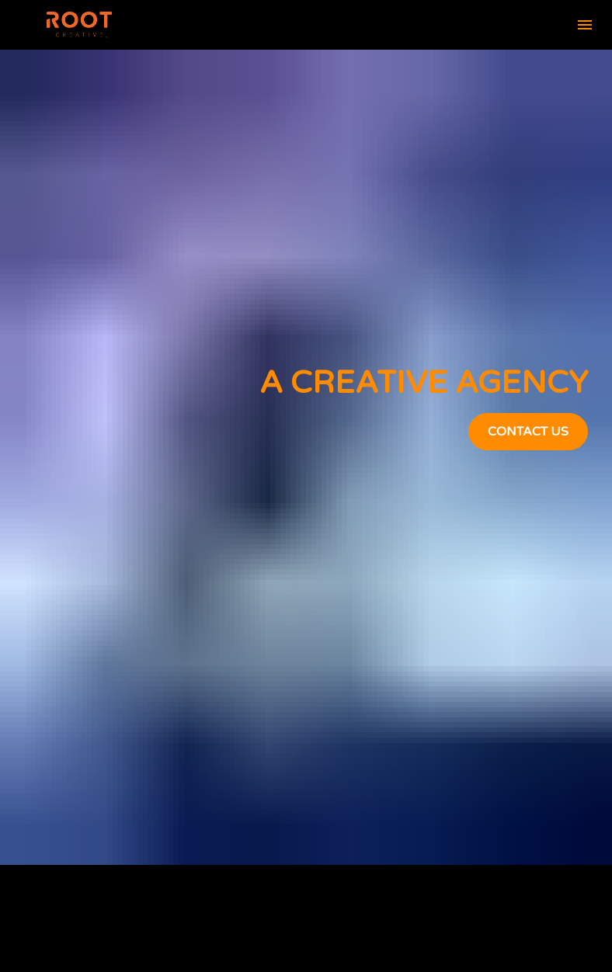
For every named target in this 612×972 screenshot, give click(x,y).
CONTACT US (528, 395)
